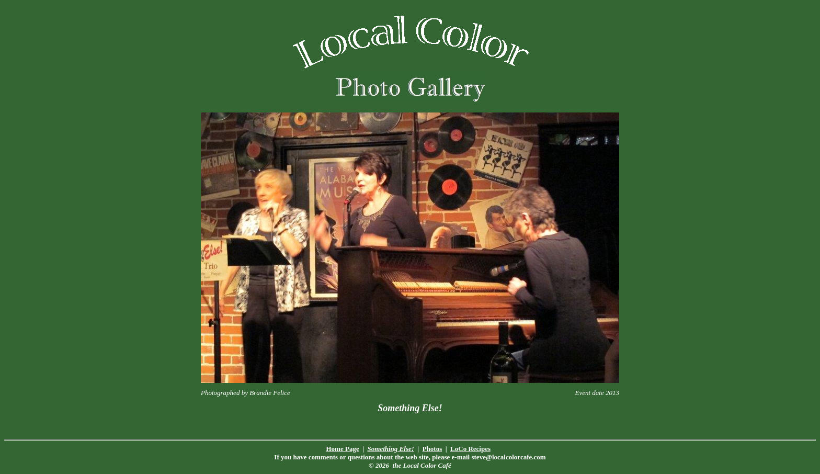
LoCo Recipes (470, 449)
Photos (432, 449)
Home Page (342, 449)
